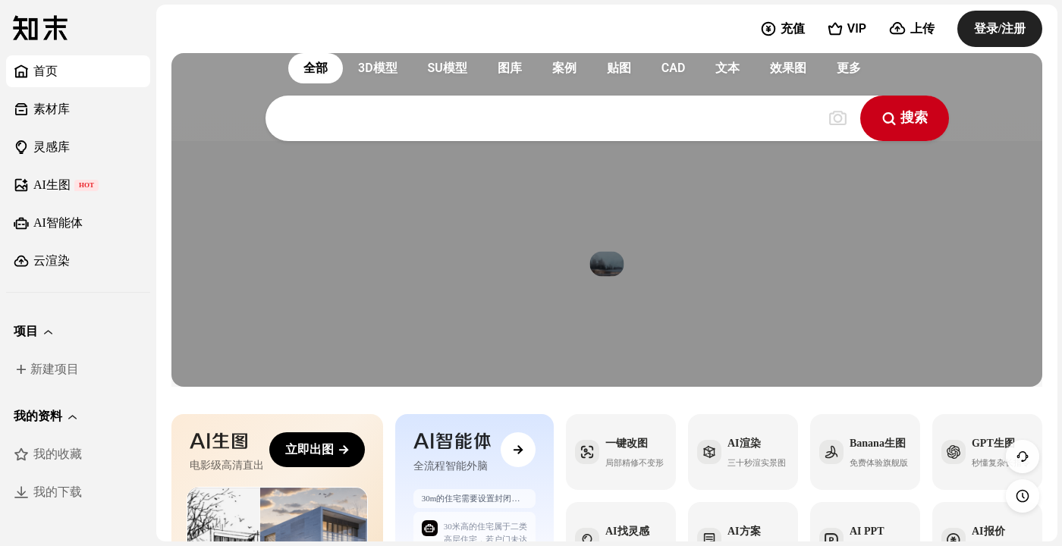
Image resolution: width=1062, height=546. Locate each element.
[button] (78, 331)
